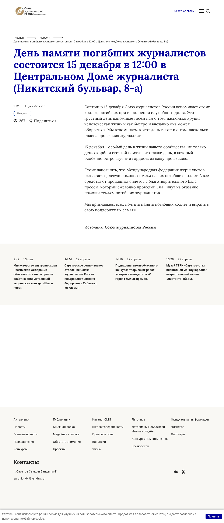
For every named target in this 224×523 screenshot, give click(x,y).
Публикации (61, 419)
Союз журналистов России (130, 329)
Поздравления (24, 441)
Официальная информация (190, 419)
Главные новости (26, 434)
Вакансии (99, 441)
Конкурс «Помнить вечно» (150, 438)
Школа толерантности (107, 427)
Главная (19, 139)
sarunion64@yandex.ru (29, 478)
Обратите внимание (67, 441)
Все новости (140, 446)
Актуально (21, 419)
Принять (214, 516)
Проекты (59, 449)
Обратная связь (184, 112)
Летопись (138, 419)
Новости (45, 139)
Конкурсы (21, 449)
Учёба (96, 449)
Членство (177, 427)
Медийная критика (66, 434)
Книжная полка (64, 427)
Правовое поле (102, 434)
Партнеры (178, 434)
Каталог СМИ (101, 419)
